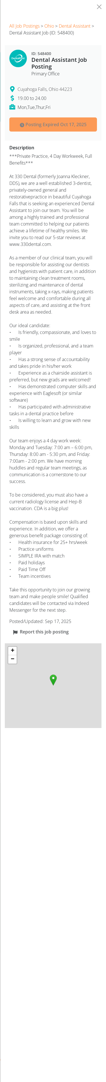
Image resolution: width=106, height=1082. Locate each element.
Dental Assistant (74, 26)
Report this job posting (41, 632)
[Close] (99, 6)
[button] (53, 680)
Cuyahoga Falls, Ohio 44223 (45, 89)
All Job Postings (24, 26)
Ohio (49, 26)
